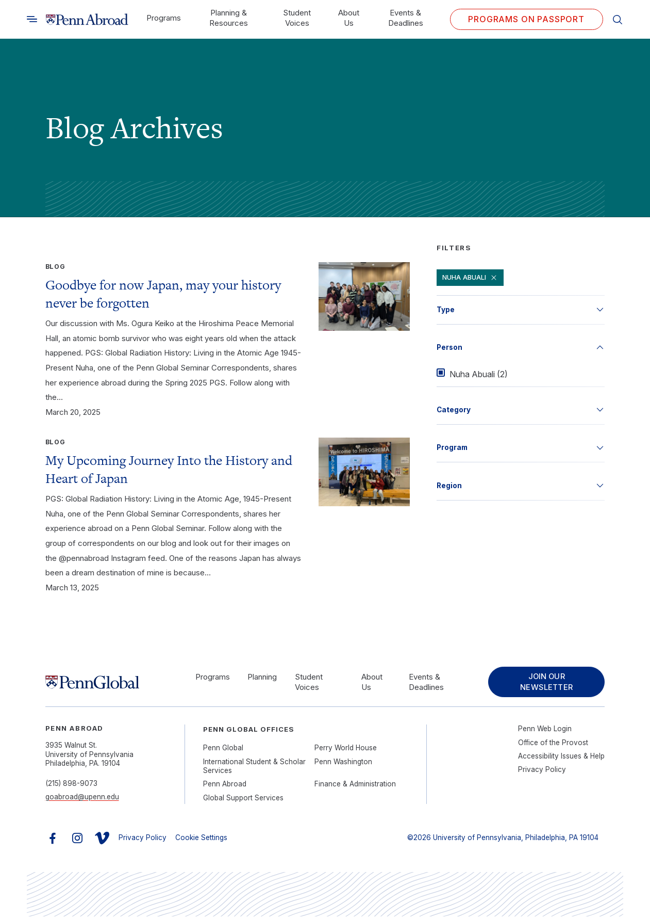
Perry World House (345, 749)
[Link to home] (87, 19)
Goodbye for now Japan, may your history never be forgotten (163, 294)
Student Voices (297, 18)
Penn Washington (343, 763)
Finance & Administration (355, 785)
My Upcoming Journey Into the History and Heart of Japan (168, 469)
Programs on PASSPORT (526, 19)
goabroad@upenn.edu (82, 798)
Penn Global (223, 749)
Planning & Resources (228, 18)
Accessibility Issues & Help (561, 757)
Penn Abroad (224, 785)
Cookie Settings (201, 839)
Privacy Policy (542, 771)
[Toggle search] (32, 18)
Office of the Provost (553, 743)
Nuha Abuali (470, 278)
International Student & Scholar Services (254, 767)
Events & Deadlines (405, 18)
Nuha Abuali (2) (478, 374)
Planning (260, 678)
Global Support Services (243, 799)
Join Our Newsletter (544, 682)
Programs (163, 18)
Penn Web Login (545, 730)
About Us (348, 18)
